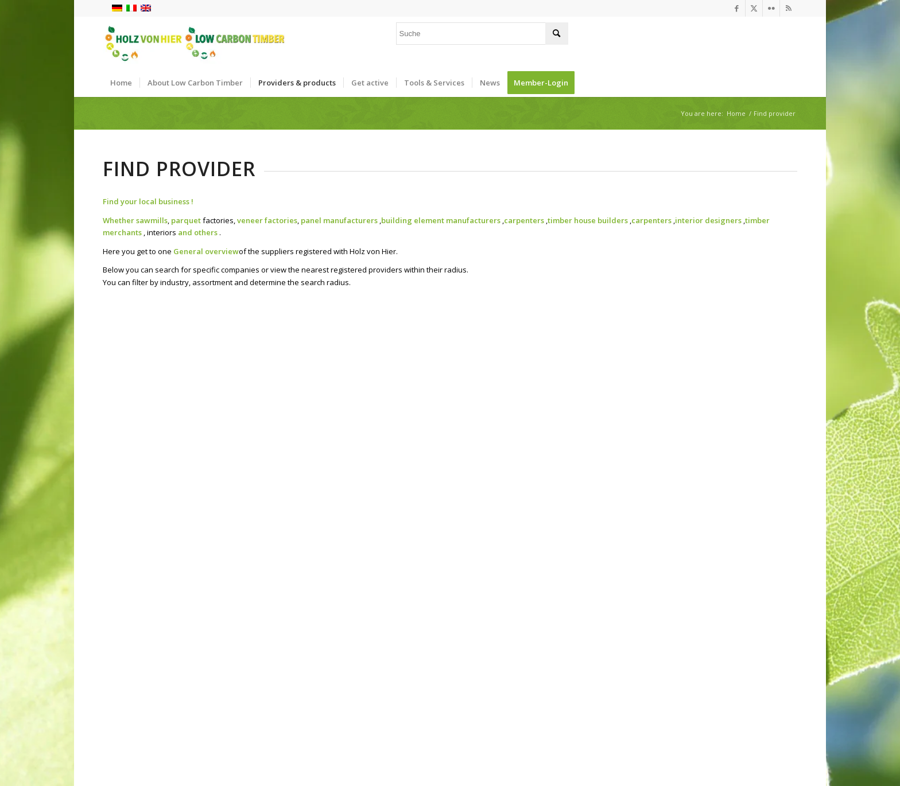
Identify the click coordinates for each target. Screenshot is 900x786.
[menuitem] (121, 82)
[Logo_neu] (194, 42)
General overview (206, 251)
